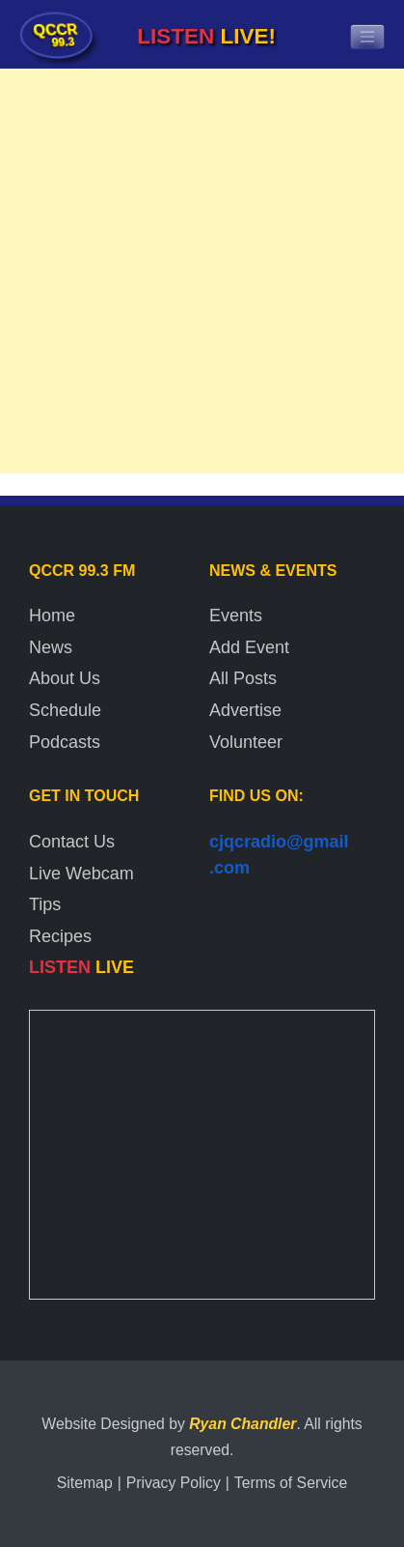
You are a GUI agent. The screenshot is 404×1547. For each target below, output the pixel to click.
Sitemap (85, 1483)
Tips (45, 904)
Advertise (245, 710)
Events (235, 615)
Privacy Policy (173, 1483)
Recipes (60, 936)
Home (52, 615)
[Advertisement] (202, 275)
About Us (64, 678)
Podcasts (64, 742)
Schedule (65, 710)
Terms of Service (290, 1483)
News (50, 647)
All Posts (243, 678)
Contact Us (72, 841)
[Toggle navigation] (367, 36)
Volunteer (246, 742)
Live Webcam (81, 873)
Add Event (249, 647)
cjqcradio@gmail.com (279, 854)
